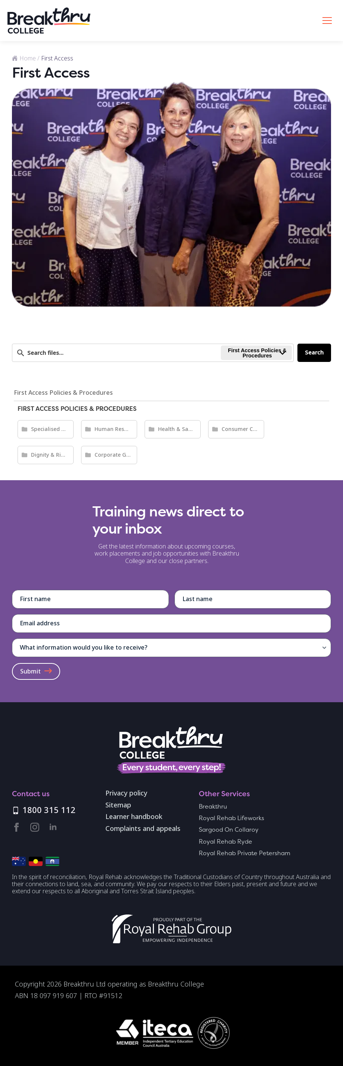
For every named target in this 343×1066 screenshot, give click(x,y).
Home (27, 58)
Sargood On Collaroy (229, 829)
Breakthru (213, 806)
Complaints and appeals (142, 829)
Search (314, 352)
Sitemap (118, 805)
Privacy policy (126, 794)
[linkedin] (53, 827)
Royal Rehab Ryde (225, 841)
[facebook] (16, 827)
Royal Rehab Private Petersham (244, 853)
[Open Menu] (327, 20)
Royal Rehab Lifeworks (231, 818)
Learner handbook (134, 817)
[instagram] (34, 827)
